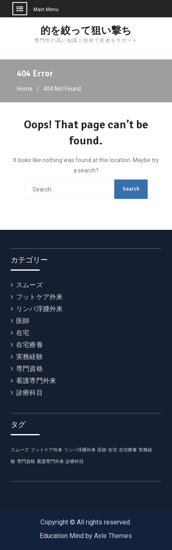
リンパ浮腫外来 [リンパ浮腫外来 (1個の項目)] (80, 450)
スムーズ (29, 285)
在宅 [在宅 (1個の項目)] (112, 450)
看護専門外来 (36, 381)
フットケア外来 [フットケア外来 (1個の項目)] (46, 450)
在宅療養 (29, 345)
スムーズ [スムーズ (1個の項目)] (20, 450)
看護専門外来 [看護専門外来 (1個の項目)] (50, 461)
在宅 (22, 333)
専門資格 (29, 369)
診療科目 (29, 393)
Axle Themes (113, 536)
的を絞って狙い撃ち (86, 30)
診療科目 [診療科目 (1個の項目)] (75, 461)
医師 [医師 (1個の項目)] (101, 450)
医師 (22, 321)
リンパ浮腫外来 (39, 309)
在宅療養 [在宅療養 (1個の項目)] (128, 450)
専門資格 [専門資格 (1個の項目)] (26, 461)
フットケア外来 (39, 297)
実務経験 (29, 357)
